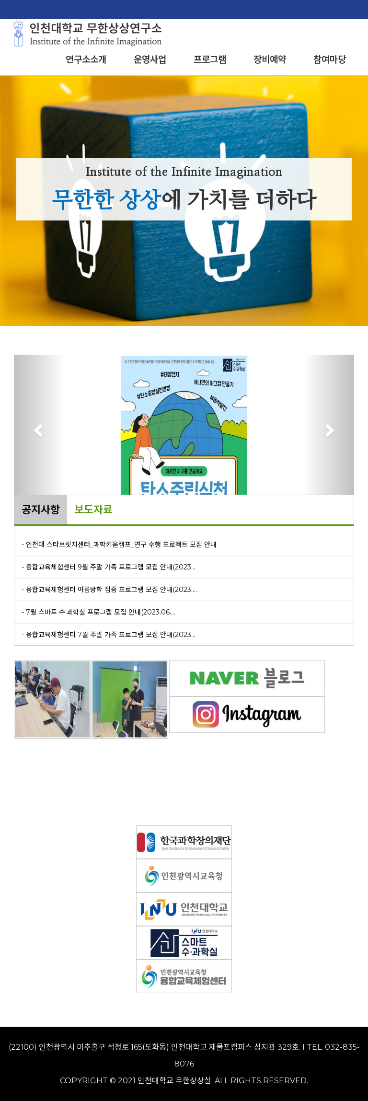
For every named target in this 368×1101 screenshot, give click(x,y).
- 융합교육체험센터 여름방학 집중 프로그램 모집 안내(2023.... (109, 589)
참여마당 (329, 59)
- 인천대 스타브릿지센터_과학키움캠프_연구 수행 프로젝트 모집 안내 (119, 544)
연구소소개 (86, 59)
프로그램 (210, 59)
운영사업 (150, 59)
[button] (39, 430)
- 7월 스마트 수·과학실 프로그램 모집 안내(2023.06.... (98, 612)
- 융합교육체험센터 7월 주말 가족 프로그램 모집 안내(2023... (109, 634)
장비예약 (269, 59)
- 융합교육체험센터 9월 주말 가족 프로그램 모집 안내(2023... (109, 567)
